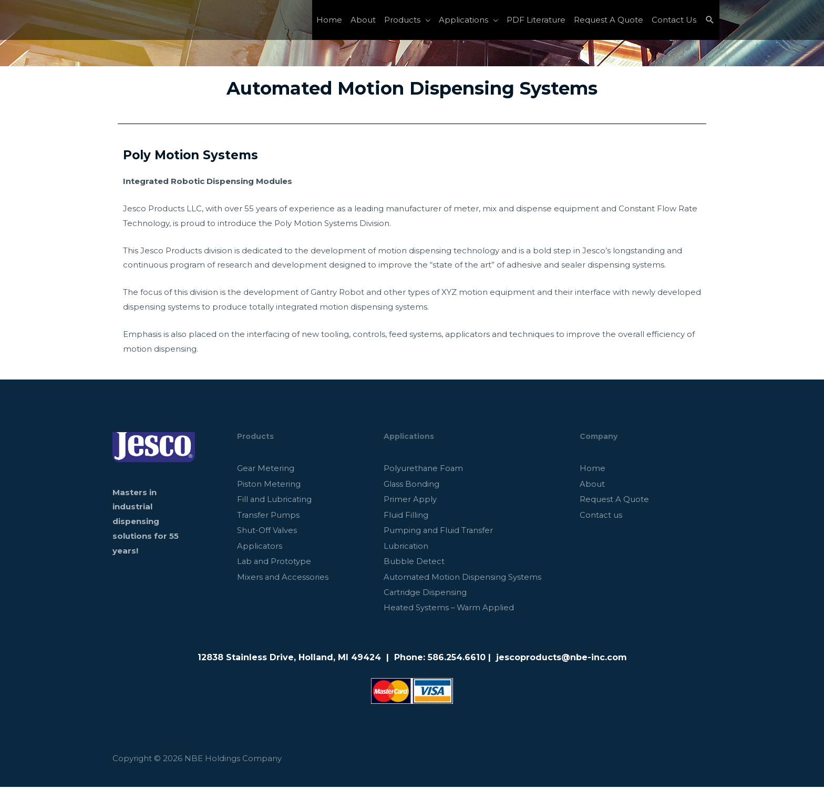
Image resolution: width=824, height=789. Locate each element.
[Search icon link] (710, 20)
